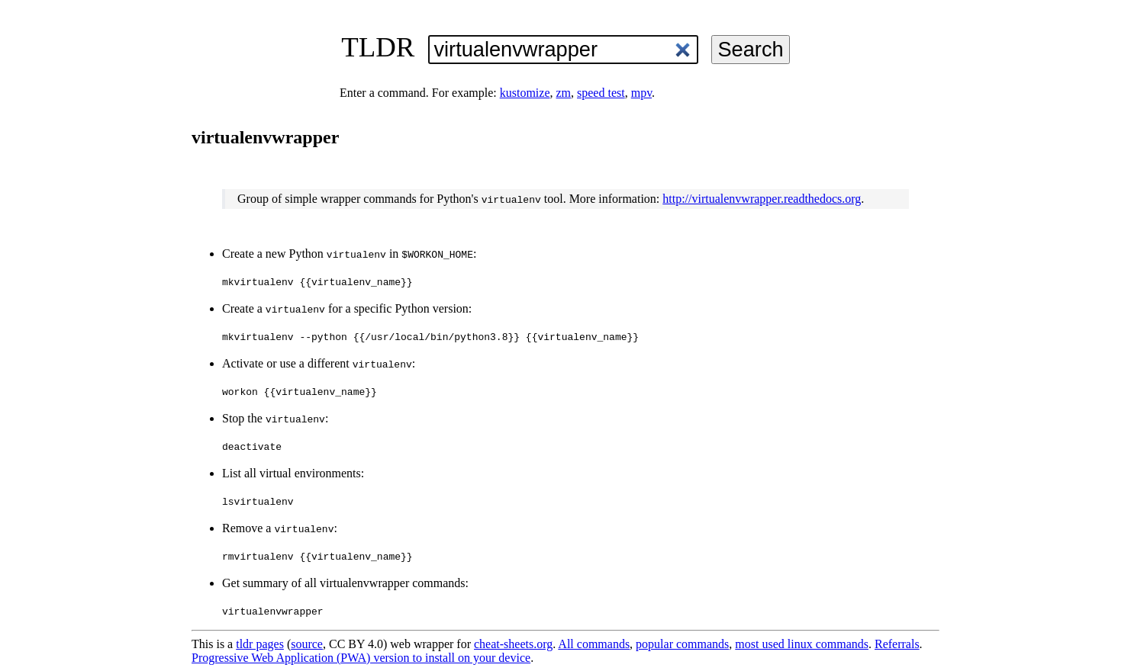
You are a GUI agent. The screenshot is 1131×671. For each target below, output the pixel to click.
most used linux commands (801, 643)
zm (563, 92)
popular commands (682, 643)
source (307, 643)
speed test (601, 92)
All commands (594, 643)
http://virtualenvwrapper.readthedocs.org (761, 198)
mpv (641, 92)
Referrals (897, 643)
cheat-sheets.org (513, 643)
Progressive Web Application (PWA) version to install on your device (361, 657)
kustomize (525, 92)
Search (750, 49)
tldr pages (260, 643)
